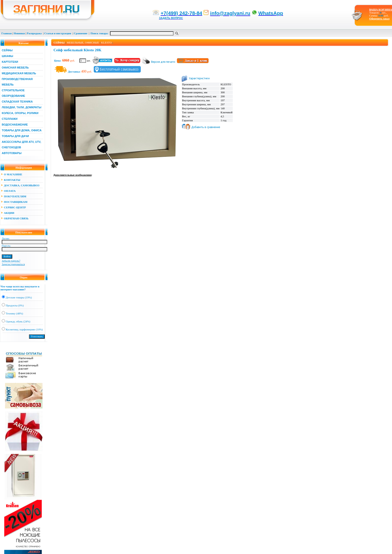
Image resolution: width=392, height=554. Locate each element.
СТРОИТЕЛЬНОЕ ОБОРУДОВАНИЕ (13, 93)
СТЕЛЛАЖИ (10, 118)
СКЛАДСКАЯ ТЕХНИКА (17, 101)
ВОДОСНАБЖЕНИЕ (15, 124)
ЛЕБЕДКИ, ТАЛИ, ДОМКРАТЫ (21, 107)
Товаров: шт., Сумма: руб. (379, 12)
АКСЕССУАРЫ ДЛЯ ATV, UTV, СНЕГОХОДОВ (21, 144)
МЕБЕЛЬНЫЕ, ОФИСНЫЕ (83, 42)
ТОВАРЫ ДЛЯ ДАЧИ (15, 136)
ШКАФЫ (7, 56)
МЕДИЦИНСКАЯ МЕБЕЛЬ (19, 73)
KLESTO (106, 42)
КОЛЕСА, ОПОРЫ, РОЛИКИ (20, 113)
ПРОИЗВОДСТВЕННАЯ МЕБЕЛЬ (17, 82)
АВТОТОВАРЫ (12, 153)
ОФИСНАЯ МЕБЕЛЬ (15, 67)
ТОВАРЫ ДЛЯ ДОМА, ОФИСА (22, 130)
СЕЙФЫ (7, 50)
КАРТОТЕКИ (10, 61)
